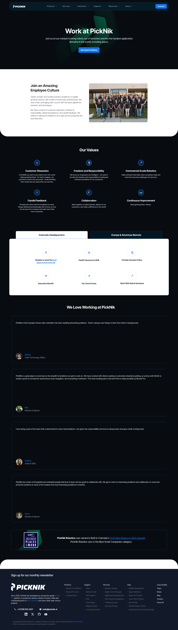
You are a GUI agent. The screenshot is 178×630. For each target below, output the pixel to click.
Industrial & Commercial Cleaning (141, 609)
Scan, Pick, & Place (136, 599)
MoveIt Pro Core (72, 592)
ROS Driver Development (114, 599)
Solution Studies (111, 588)
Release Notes (91, 606)
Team (159, 588)
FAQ (87, 599)
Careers (160, 599)
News (159, 592)
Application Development (114, 595)
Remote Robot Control (137, 606)
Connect (161, 6)
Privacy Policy (78, 622)
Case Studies (162, 585)
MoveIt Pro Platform (73, 588)
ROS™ (29, 600)
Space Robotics (135, 592)
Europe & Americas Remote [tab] (126, 235)
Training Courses (111, 602)
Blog (158, 595)
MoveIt (34, 600)
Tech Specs (90, 602)
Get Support (90, 595)
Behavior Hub (91, 592)
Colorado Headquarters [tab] (52, 235)
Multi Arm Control (135, 595)
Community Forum (93, 609)
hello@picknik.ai (48, 609)
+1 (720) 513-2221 (23, 609)
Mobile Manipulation (136, 588)
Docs (88, 588)
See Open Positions (89, 50)
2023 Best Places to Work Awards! (127, 538)
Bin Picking (133, 602)
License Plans (71, 595)
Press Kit (160, 602)
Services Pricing (111, 606)
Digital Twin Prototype (113, 592)
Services (66, 6)
